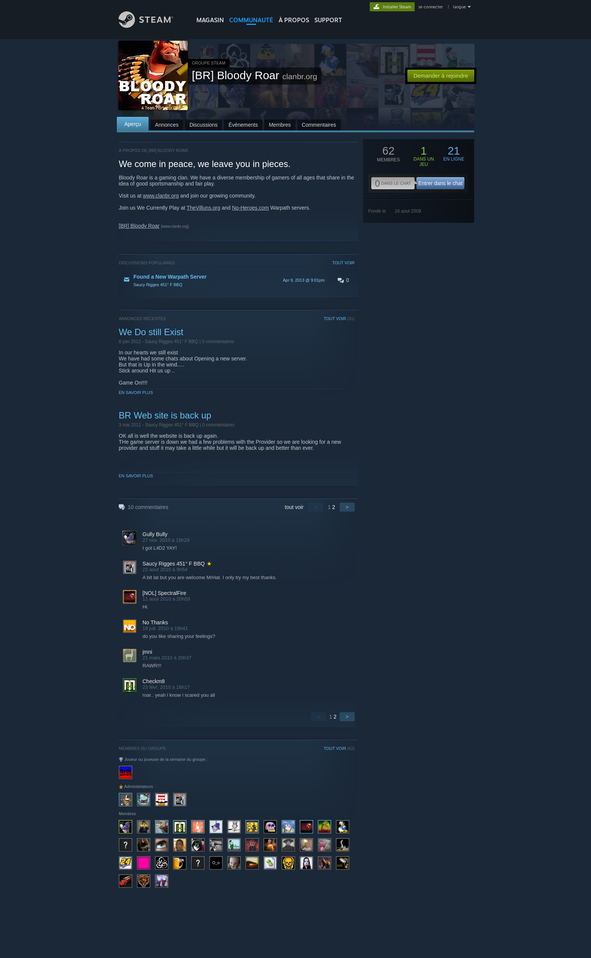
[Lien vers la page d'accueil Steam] (151, 26)
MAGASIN (210, 20)
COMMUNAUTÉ (251, 20)
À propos (294, 20)
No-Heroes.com (250, 208)
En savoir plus (136, 392)
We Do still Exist (151, 332)
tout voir (294, 507)
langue (459, 6)
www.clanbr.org (161, 196)
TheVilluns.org (203, 208)
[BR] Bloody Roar (139, 226)
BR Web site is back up (165, 415)
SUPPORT (328, 20)
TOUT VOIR (343, 263)
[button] (237, 280)
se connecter (431, 6)
